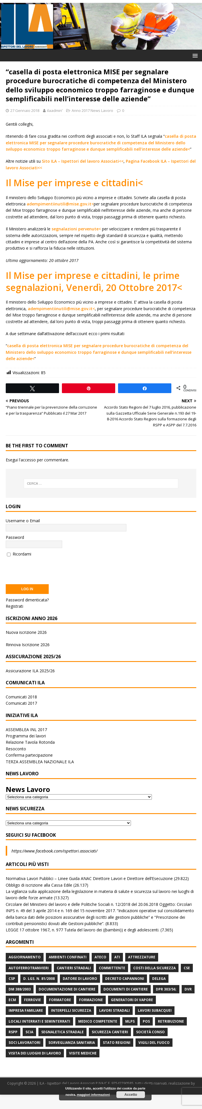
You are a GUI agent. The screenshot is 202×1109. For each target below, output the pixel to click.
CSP (12, 978)
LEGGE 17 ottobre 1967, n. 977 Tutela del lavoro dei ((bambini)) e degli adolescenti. (82, 930)
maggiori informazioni (93, 1094)
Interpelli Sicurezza (71, 1010)
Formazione (91, 999)
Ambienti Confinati (68, 957)
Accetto (130, 1095)
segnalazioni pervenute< (76, 229)
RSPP (13, 1032)
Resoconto (16, 748)
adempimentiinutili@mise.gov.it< (60, 204)
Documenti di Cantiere (125, 989)
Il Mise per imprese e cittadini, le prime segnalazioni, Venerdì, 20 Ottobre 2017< (94, 281)
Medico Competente (97, 1021)
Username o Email (23, 520)
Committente (112, 968)
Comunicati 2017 (21, 703)
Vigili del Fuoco (154, 1042)
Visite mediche (83, 1053)
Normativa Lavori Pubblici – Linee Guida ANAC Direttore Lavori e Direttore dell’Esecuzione (89, 878)
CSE (187, 968)
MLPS (130, 1021)
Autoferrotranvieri (29, 968)
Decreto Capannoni (124, 978)
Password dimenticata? (27, 600)
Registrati (14, 606)
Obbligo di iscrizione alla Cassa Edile (39, 885)
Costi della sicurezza (154, 968)
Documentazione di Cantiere (67, 989)
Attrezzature (141, 957)
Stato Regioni (116, 1042)
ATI (117, 957)
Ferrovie (32, 999)
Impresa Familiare (26, 1010)
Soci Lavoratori (24, 1042)
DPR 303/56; (166, 989)
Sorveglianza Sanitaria (71, 1042)
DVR (188, 989)
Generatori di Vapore (132, 999)
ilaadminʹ (54, 110)
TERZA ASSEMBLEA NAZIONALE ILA (40, 761)
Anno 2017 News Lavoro (92, 110)
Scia (29, 1032)
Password (15, 537)
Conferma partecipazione (29, 755)
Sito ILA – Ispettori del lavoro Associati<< (82, 161)
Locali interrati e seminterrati (39, 1021)
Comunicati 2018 (21, 697)
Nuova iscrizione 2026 (26, 632)
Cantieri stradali (74, 968)
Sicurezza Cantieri (110, 1032)
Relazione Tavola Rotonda (30, 742)
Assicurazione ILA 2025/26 (30, 670)
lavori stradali (114, 1010)
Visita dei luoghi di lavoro (35, 1053)
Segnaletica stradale (62, 1032)
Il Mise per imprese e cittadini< (74, 182)
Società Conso (150, 1032)
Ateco (100, 957)
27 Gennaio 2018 (24, 110)
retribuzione (171, 1021)
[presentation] (49, 569)
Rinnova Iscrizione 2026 (28, 644)
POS (146, 1021)
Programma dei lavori (26, 736)
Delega (159, 978)
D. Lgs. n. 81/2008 (39, 978)
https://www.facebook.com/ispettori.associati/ (54, 851)
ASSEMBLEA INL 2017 (26, 729)
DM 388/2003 (20, 989)
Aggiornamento (25, 957)
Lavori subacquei (155, 1010)
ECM (12, 999)
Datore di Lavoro (80, 978)
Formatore (60, 999)
